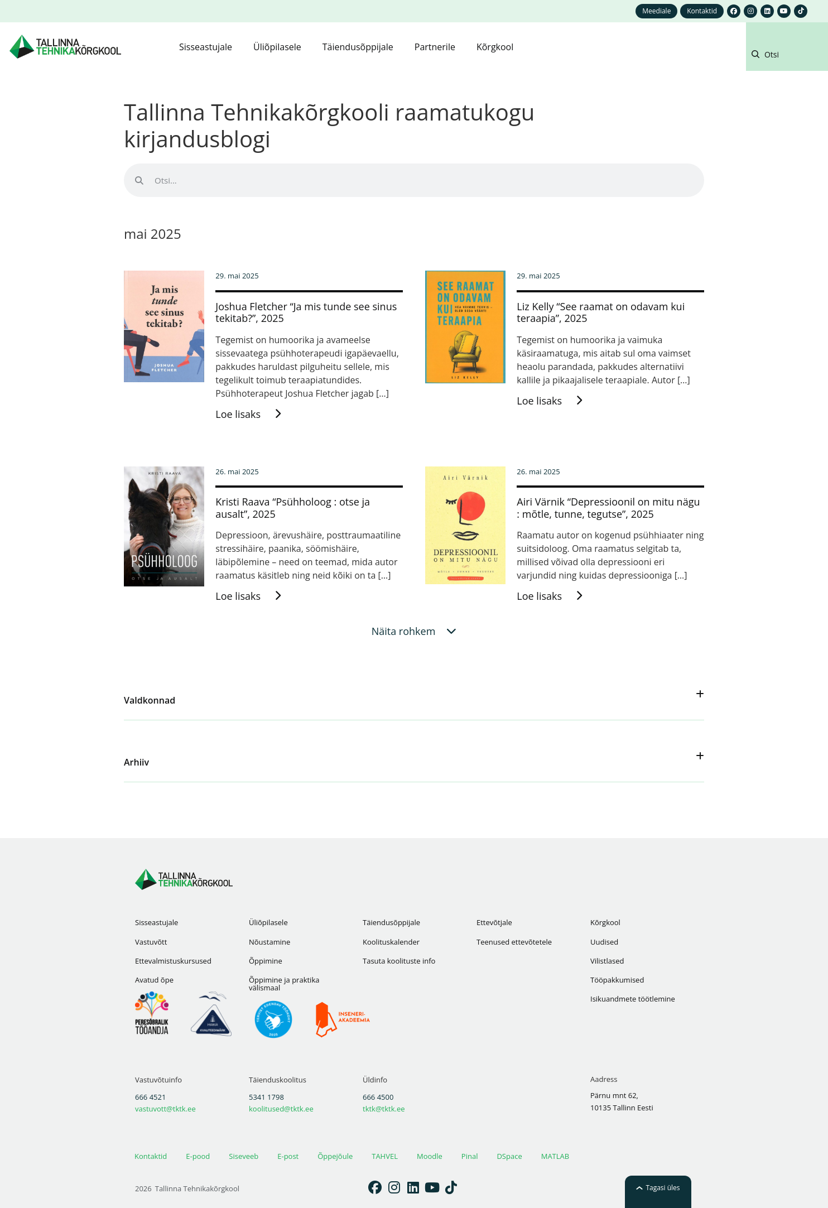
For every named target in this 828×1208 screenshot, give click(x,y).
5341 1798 (266, 1097)
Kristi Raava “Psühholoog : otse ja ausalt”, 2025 (292, 508)
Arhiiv (136, 762)
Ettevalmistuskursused (173, 961)
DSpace (509, 1156)
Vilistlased (607, 961)
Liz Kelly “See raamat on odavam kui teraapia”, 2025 (601, 312)
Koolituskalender (391, 942)
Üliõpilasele (268, 922)
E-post (288, 1156)
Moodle (429, 1156)
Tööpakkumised (617, 980)
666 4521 (150, 1097)
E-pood (198, 1156)
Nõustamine (269, 942)
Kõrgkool (605, 922)
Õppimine (265, 961)
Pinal (469, 1156)
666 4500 (378, 1097)
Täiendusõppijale (391, 922)
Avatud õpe (154, 980)
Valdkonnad (149, 700)
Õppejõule (335, 1156)
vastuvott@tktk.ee (165, 1109)
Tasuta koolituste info (399, 961)
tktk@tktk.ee (384, 1109)
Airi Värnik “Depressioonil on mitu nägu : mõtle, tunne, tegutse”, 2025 (608, 508)
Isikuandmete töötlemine (632, 999)
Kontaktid (150, 1156)
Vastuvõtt (151, 942)
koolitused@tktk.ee (281, 1109)
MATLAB (555, 1156)
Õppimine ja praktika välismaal (284, 984)
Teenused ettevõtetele (514, 942)
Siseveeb (243, 1156)
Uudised (604, 942)
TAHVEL (385, 1156)
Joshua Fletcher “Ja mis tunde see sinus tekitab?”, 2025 (306, 312)
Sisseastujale (156, 922)
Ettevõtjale (494, 922)
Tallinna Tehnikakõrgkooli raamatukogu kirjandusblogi (329, 125)
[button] (795, 56)
